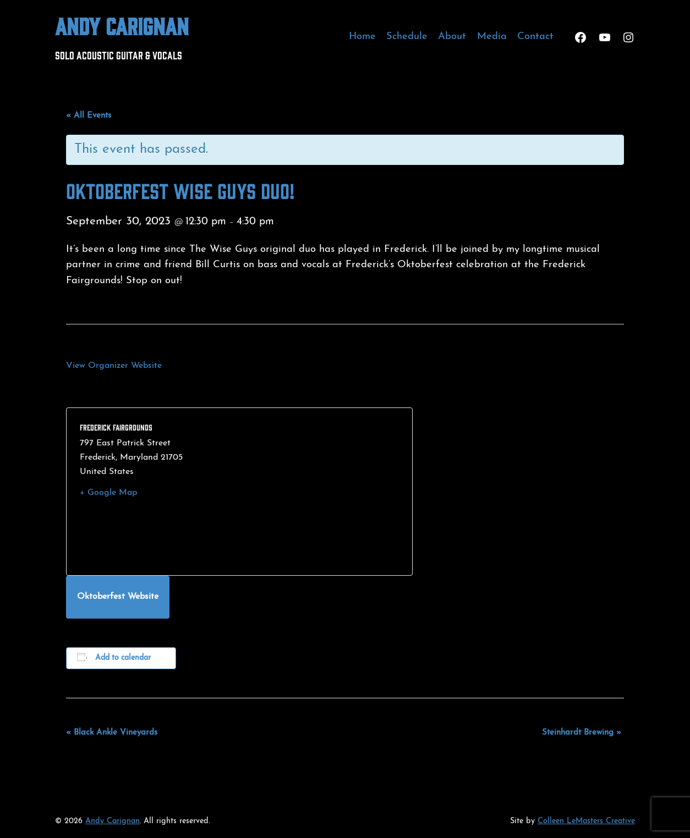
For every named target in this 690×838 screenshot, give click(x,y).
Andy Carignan (122, 25)
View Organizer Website (114, 365)
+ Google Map (108, 492)
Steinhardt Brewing (581, 733)
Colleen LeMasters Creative (586, 821)
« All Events (88, 116)
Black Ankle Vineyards (111, 733)
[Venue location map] (318, 491)
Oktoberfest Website (117, 596)
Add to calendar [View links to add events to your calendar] (123, 658)
